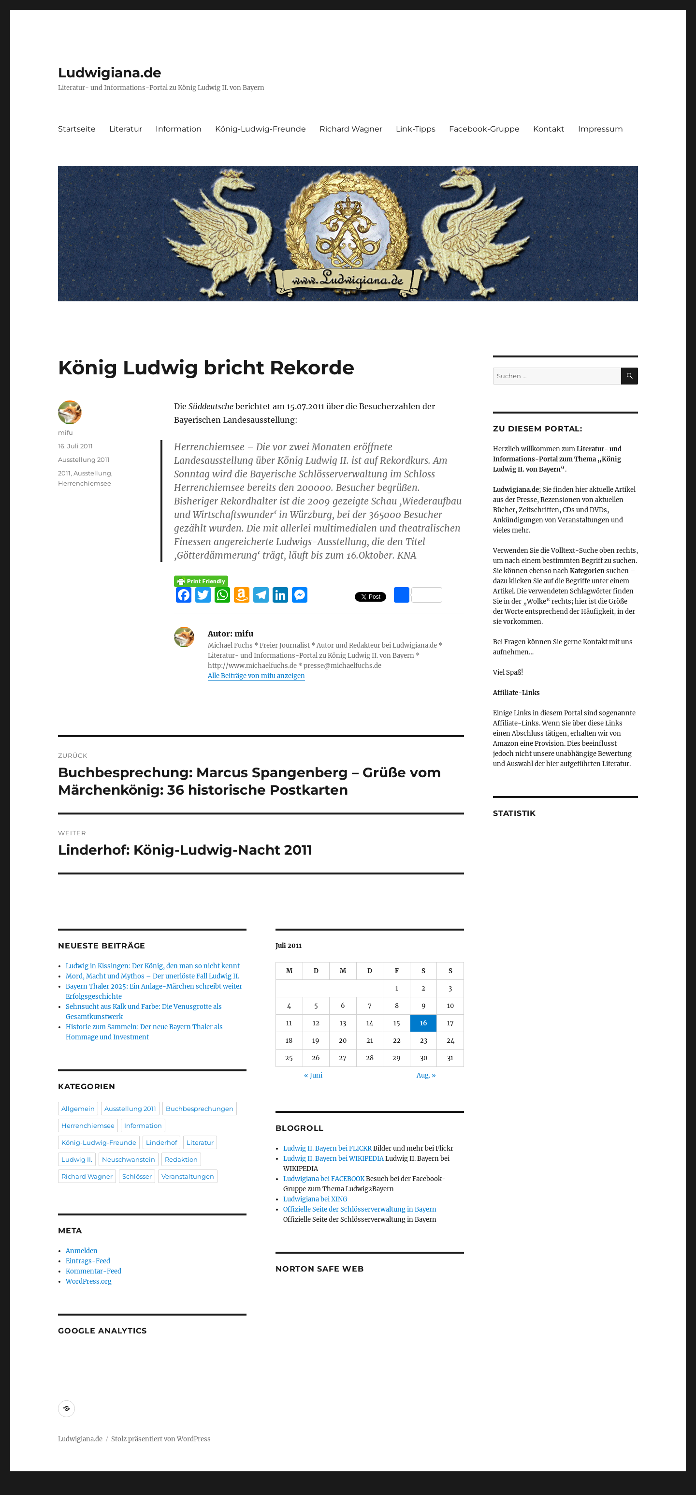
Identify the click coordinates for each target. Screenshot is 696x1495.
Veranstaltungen (187, 1176)
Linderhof (161, 1142)
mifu (65, 432)
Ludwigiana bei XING (315, 1199)
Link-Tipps (415, 128)
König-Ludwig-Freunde (260, 128)
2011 (64, 473)
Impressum (600, 128)
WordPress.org (89, 1281)
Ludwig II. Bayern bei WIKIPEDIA (333, 1159)
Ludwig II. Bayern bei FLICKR (327, 1148)
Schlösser (137, 1176)
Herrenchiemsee (84, 483)
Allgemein (78, 1108)
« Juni (313, 1075)
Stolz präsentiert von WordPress (161, 1439)
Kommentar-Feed (93, 1271)
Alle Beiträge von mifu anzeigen (256, 676)
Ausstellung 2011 (84, 459)
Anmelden (82, 1251)
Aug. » (426, 1075)
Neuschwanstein (128, 1159)
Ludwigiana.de (109, 72)
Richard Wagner (350, 128)
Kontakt (549, 128)
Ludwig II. (76, 1159)
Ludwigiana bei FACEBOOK (323, 1179)
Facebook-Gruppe (484, 128)
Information (179, 128)
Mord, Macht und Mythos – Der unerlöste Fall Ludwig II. (152, 976)
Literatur (125, 128)
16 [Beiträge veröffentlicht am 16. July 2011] (423, 1023)
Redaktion (181, 1159)
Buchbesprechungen (199, 1108)
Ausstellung (92, 473)
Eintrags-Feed (88, 1261)
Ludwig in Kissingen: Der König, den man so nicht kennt (153, 966)
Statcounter (23, 1488)
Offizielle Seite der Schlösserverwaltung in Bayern (359, 1209)
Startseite (77, 128)
